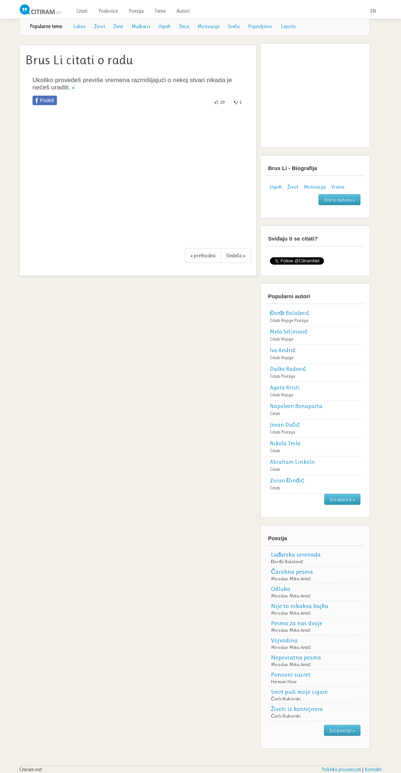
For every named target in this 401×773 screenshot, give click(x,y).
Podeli (47, 100)
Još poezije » (342, 730)
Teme (159, 11)
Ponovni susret (290, 674)
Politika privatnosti (341, 769)
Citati (81, 11)
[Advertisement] (138, 180)
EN (373, 11)
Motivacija (208, 26)
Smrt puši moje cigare (299, 691)
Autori (183, 11)
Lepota (288, 26)
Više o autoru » (339, 200)
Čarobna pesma (292, 571)
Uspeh (165, 26)
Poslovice (108, 11)
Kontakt (373, 769)
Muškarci (140, 26)
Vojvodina (284, 640)
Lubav (79, 26)
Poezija (136, 11)
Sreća (234, 26)
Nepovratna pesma (296, 657)
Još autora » (342, 499)
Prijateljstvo (260, 26)
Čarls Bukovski (286, 698)
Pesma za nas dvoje (296, 623)
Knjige (287, 320)
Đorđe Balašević (287, 561)
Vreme (337, 187)
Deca (184, 26)
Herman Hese (284, 681)
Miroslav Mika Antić (291, 578)
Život (99, 26)
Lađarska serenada (296, 554)
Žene (118, 26)
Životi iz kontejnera (297, 708)
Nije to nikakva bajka (299, 605)
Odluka (280, 588)
